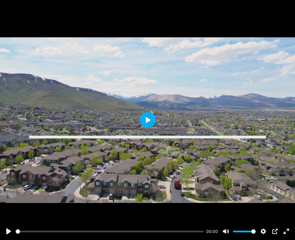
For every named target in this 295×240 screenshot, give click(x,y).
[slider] (110, 231)
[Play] (8, 231)
